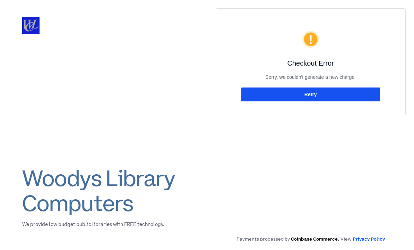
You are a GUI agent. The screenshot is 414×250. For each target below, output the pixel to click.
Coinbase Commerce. (315, 239)
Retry (310, 94)
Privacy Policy (369, 239)
